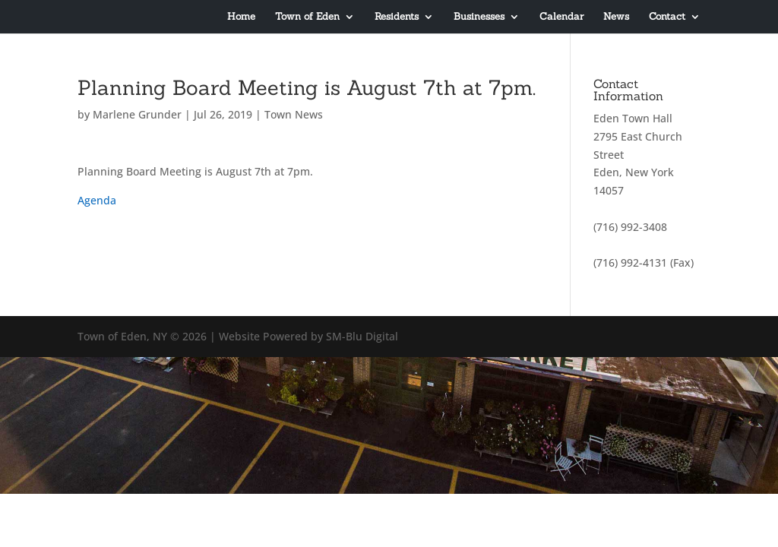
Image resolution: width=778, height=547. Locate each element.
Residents (397, 17)
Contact (667, 17)
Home (241, 17)
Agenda (96, 200)
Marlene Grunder (137, 114)
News (616, 17)
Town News (293, 114)
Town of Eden (307, 17)
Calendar (561, 17)
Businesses (479, 17)
